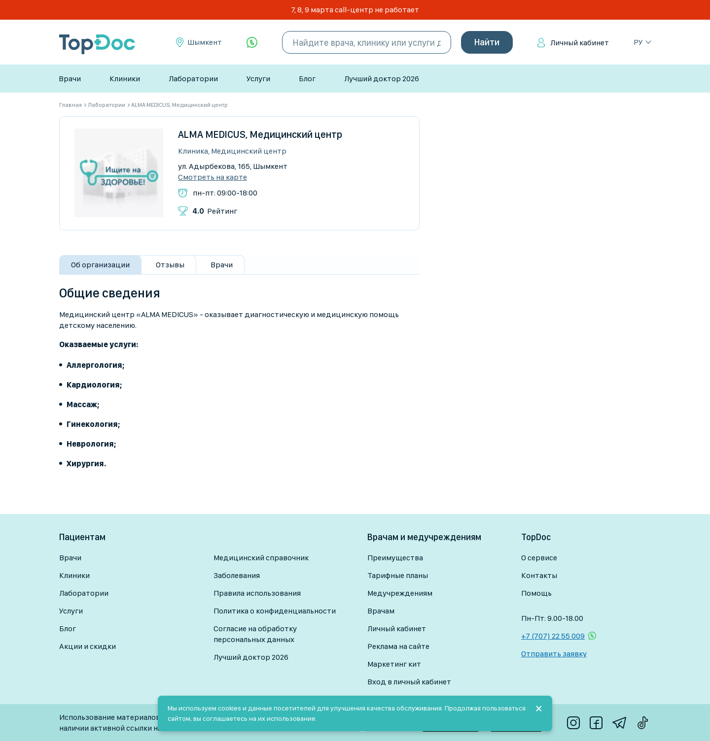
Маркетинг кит (394, 664)
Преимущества (395, 557)
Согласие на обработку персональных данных (255, 634)
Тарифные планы (397, 575)
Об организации (100, 264)
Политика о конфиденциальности (274, 610)
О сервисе (539, 557)
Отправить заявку (554, 653)
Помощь (536, 593)
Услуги (258, 78)
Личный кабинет (579, 42)
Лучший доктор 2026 (381, 78)
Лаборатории (193, 78)
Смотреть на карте (212, 177)
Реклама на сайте (398, 646)
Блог (307, 78)
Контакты (539, 575)
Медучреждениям (399, 593)
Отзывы (170, 264)
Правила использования (257, 593)
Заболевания (236, 575)
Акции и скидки (87, 646)
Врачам (380, 610)
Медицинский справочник (261, 557)
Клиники (124, 78)
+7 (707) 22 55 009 (553, 636)
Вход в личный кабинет (409, 681)
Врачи (70, 78)
